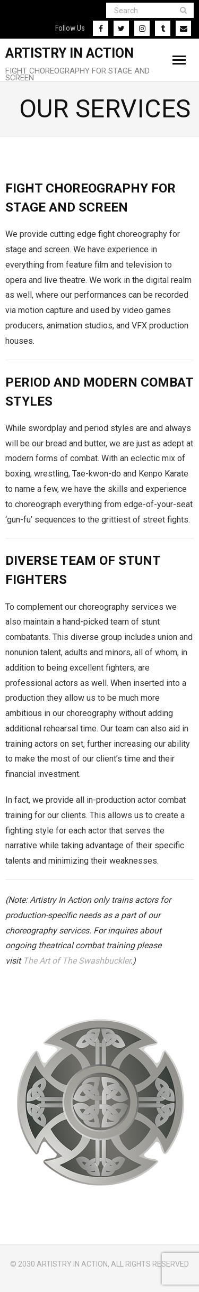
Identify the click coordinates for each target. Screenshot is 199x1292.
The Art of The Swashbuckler (77, 961)
